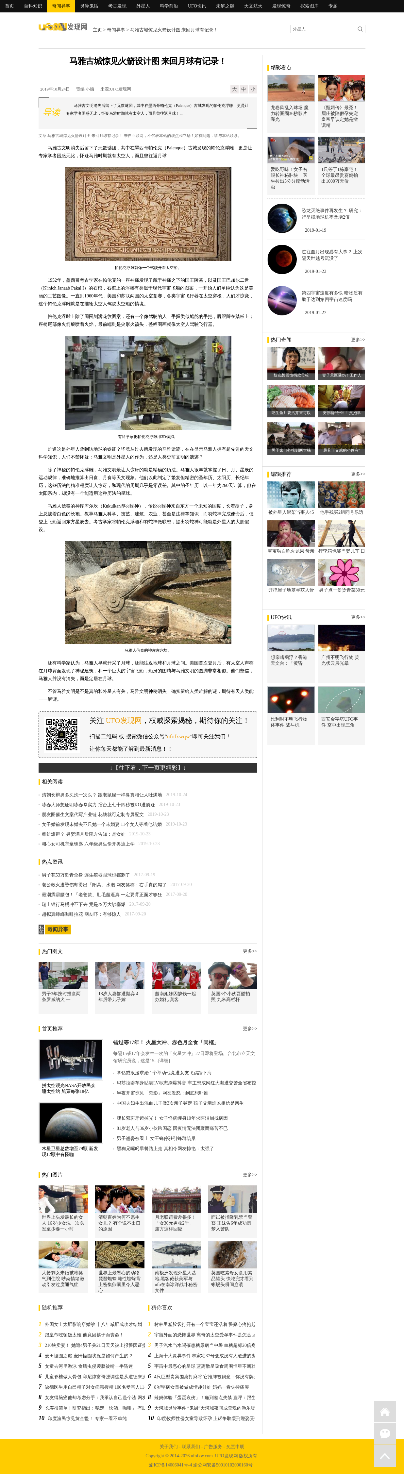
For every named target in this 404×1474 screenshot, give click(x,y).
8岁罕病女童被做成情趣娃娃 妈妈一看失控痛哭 (201, 1387)
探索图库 (309, 6)
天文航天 (253, 6)
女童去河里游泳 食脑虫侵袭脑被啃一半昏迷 (89, 1366)
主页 (97, 29)
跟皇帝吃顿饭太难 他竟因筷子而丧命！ (84, 1334)
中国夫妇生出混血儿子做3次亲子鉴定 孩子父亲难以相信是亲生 (180, 1103)
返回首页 (385, 1411)
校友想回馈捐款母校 (291, 375)
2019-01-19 (315, 230)
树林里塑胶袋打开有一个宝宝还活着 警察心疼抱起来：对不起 (216, 1324)
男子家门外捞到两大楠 (291, 450)
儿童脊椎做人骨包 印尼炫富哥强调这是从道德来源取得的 (102, 1376)
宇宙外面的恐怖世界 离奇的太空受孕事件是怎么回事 (207, 1334)
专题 (333, 6)
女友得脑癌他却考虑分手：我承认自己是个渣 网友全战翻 (102, 1397)
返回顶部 (385, 1456)
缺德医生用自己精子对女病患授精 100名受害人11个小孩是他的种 (110, 1387)
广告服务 (213, 1446)
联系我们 (191, 1446)
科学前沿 (169, 6)
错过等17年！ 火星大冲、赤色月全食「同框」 (166, 1042)
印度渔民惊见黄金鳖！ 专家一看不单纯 (87, 1418)
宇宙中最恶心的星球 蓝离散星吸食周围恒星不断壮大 (207, 1366)
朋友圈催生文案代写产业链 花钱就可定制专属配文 (93, 814)
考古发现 (117, 6)
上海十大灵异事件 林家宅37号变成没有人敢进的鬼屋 (207, 1355)
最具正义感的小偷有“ (341, 450)
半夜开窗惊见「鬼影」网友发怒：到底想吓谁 (162, 1093)
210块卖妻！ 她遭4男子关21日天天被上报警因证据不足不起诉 (107, 1345)
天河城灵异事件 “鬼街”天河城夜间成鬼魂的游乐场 (205, 1408)
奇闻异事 (61, 6)
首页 (9, 6)
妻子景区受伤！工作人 (342, 375)
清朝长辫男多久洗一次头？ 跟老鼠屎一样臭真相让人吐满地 (102, 795)
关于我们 (169, 1446)
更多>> (250, 951)
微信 (385, 1434)
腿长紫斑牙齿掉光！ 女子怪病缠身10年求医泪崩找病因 (172, 1118)
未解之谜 (225, 6)
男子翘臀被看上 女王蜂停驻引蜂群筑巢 (156, 1138)
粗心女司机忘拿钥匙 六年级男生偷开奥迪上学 (88, 844)
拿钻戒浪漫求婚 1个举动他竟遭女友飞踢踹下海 (164, 1072)
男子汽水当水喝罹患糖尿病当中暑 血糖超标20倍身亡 (207, 1345)
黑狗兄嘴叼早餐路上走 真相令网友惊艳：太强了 (165, 1148)
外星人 (143, 6)
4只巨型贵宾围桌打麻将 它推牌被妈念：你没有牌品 (206, 1376)
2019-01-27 (315, 312)
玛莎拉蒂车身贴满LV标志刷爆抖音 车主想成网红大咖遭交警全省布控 (186, 1082)
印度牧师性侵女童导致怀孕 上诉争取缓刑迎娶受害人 (210, 1418)
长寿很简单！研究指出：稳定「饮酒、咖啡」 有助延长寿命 (105, 1408)
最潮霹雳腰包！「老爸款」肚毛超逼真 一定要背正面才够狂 (102, 894)
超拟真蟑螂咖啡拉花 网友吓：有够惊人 (81, 914)
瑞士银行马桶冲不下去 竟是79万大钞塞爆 (84, 904)
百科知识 (33, 6)
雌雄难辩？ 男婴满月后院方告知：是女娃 (84, 834)
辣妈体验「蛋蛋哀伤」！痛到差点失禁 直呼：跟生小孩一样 (214, 1397)
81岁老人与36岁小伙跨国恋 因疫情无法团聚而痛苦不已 (172, 1128)
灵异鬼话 (89, 6)
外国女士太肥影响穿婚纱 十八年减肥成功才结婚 (93, 1324)
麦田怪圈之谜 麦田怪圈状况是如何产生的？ (89, 1355)
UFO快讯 (197, 6)
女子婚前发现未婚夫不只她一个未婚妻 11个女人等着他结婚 (102, 824)
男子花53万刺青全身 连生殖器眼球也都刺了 (86, 875)
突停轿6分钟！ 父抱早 (342, 412)
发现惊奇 (281, 6)
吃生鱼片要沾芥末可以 (291, 412)
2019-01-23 (315, 271)
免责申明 (235, 1446)
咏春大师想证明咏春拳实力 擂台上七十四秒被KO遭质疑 (98, 804)
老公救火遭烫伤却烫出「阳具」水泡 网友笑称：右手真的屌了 (104, 884)
